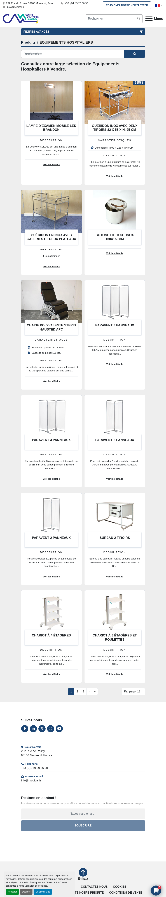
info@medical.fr (15, 7)
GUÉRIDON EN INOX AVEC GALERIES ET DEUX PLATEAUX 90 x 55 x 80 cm (51, 239)
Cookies (119, 886)
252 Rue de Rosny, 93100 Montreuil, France (30, 3)
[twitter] (42, 728)
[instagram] (50, 728)
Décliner (26, 891)
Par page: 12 (132, 691)
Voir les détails (51, 164)
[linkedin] (33, 728)
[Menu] (149, 19)
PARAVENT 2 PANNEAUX (114, 440)
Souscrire (83, 825)
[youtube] (59, 728)
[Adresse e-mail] (83, 814)
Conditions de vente (125, 892)
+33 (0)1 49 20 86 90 (76, 3)
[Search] (114, 18)
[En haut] (83, 874)
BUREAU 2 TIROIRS (114, 538)
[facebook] (24, 728)
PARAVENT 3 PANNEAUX (114, 325)
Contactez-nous (94, 886)
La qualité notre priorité (82, 892)
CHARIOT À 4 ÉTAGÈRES (51, 635)
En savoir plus (43, 891)
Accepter (12, 891)
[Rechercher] (72, 54)
